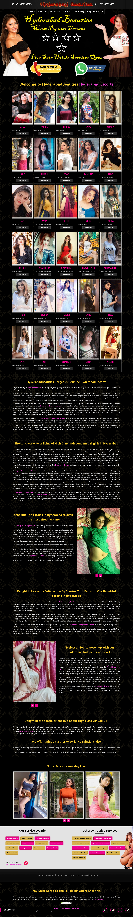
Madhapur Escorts (46, 853)
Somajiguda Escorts (50, 844)
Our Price (67, 12)
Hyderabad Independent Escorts (53, 419)
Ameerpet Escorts (48, 849)
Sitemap (56, 909)
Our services (52, 12)
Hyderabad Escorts (96, 84)
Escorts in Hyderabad (32, 751)
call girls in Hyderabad (26, 526)
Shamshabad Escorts (14, 849)
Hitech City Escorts (33, 844)
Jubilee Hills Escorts (32, 839)
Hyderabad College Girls (82, 858)
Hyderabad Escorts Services (50, 407)
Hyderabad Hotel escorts (103, 858)
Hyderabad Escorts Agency (83, 853)
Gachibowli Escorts (32, 849)
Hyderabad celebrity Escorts (83, 844)
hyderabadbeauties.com (71, 909)
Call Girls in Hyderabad (24, 493)
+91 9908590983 (14, 864)
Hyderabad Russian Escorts (106, 849)
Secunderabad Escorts (15, 844)
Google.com (99, 900)
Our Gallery (81, 12)
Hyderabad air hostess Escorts (111, 839)
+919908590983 (22, 4)
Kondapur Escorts (13, 853)
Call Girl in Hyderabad (67, 603)
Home (26, 12)
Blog (93, 12)
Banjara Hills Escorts (14, 839)
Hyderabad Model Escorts (105, 853)
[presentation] (96, 576)
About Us (37, 12)
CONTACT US (9, 911)
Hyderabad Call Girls (80, 863)
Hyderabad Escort (43, 495)
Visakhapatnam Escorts (51, 839)
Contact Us (105, 12)
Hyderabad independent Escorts (85, 839)
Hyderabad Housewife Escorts (108, 844)
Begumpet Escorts (29, 853)
